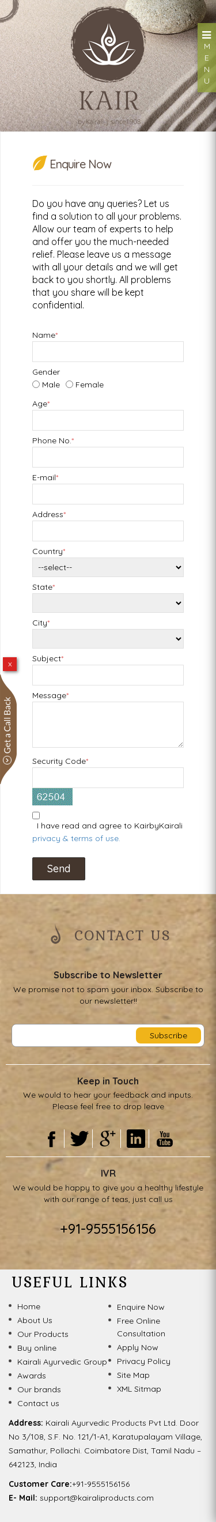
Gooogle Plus (108, 1138)
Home (28, 1306)
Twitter (79, 1138)
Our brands (39, 1389)
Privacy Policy (143, 1361)
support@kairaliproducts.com (97, 1498)
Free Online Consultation (141, 1327)
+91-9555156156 (108, 1228)
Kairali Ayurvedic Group (62, 1362)
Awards (31, 1375)
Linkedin (136, 1138)
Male (51, 384)
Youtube (164, 1138)
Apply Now (137, 1347)
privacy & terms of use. (76, 838)
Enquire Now (141, 1307)
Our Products (43, 1334)
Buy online (36, 1348)
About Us (34, 1320)
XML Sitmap (139, 1389)
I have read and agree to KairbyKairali (107, 831)
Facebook (51, 1138)
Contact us (38, 1403)
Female (89, 384)
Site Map (133, 1375)
